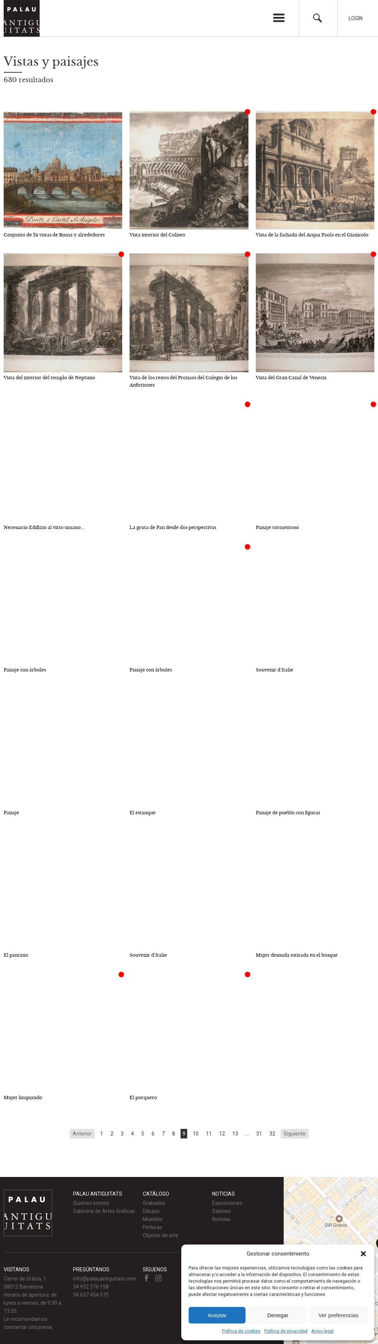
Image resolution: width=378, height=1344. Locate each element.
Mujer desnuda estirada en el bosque (297, 955)
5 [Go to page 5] (142, 1134)
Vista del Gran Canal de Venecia (291, 377)
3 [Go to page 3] (122, 1134)
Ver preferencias (339, 1315)
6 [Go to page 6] (153, 1134)
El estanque (143, 812)
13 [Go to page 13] (235, 1134)
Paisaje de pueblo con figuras (288, 812)
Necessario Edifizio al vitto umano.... (44, 527)
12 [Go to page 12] (222, 1134)
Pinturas (152, 1227)
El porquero (143, 1097)
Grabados (154, 1203)
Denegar (277, 1315)
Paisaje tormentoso (277, 527)
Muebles (153, 1219)
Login (356, 18)
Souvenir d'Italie (274, 670)
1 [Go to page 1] (101, 1134)
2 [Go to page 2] (111, 1134)
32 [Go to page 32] (272, 1134)
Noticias (221, 1219)
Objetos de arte (160, 1235)
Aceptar (217, 1315)
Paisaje (11, 812)
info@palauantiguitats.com (104, 1279)
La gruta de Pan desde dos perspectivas (173, 527)
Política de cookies (241, 1331)
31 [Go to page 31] (259, 1134)
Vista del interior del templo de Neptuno (49, 377)
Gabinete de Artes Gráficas (104, 1211)
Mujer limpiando (23, 1097)
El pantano (16, 955)
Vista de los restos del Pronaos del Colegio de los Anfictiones (183, 381)
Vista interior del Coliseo (157, 235)
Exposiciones (227, 1203)
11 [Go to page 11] (209, 1134)
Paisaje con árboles (25, 670)
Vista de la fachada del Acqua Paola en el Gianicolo (312, 235)
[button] (363, 1253)
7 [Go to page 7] (163, 1134)
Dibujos (151, 1211)
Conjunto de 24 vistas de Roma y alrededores (54, 235)
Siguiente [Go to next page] (295, 1134)
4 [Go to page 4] (132, 1134)
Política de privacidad (286, 1331)
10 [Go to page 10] (196, 1134)
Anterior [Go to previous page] (82, 1134)
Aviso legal (322, 1331)
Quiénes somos (91, 1203)
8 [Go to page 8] (173, 1134)
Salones (221, 1211)
